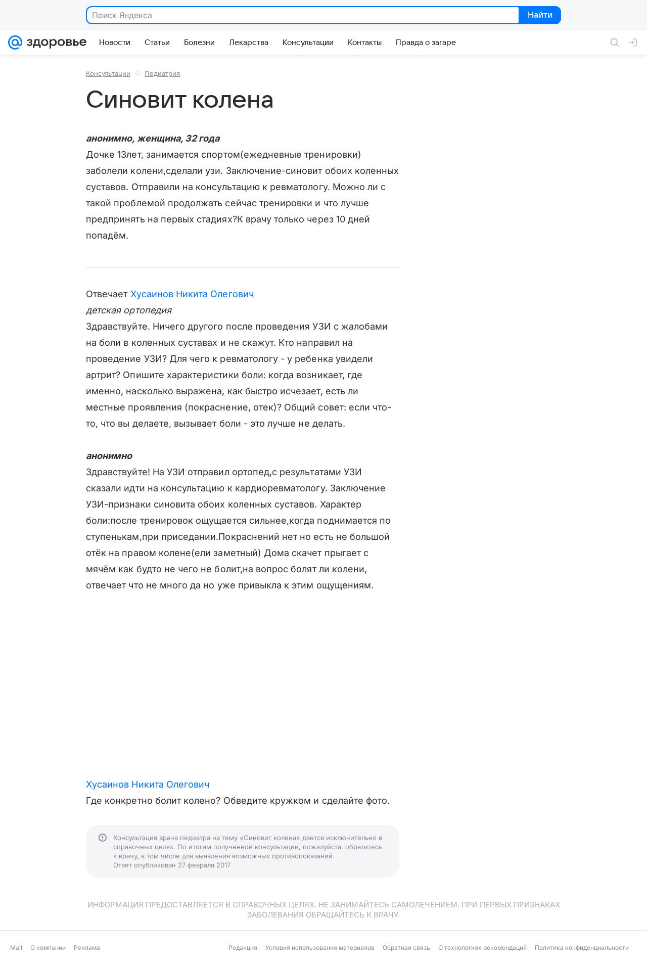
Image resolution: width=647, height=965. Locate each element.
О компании (48, 947)
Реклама (87, 947)
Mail (16, 947)
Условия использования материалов (320, 947)
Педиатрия (162, 73)
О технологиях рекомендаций (482, 947)
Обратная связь (406, 947)
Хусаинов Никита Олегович (192, 294)
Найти (539, 15)
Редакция (242, 947)
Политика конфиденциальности (582, 947)
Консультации (108, 73)
